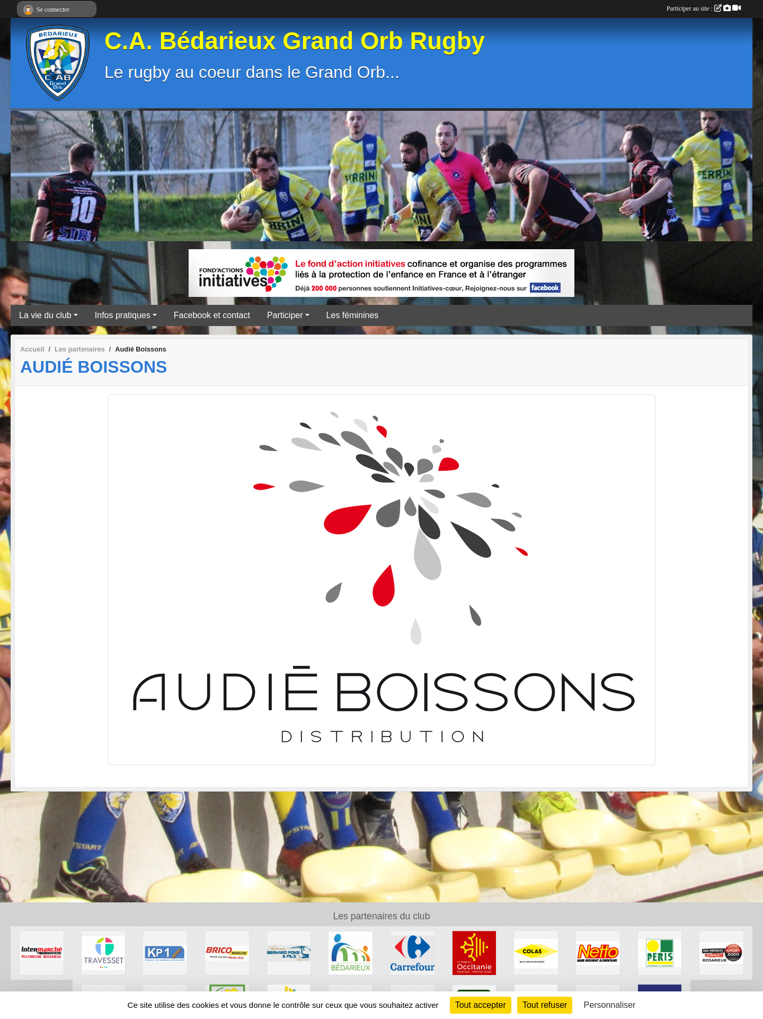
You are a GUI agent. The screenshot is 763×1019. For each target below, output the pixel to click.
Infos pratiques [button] (122, 315)
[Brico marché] (227, 952)
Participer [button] (285, 315)
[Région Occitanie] (474, 952)
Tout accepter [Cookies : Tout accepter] (480, 1004)
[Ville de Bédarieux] (350, 952)
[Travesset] (103, 952)
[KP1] (165, 952)
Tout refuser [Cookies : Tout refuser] (544, 1004)
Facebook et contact (212, 315)
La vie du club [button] (45, 315)
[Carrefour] (412, 952)
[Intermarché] (41, 952)
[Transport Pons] (289, 952)
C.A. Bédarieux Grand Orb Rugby (294, 41)
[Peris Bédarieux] (659, 952)
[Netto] (597, 952)
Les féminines (352, 315)
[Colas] (535, 952)
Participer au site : (704, 8)
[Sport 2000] (721, 952)
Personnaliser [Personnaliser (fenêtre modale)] (610, 1004)
